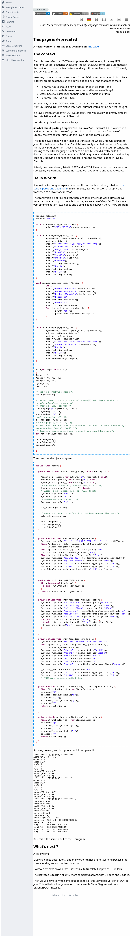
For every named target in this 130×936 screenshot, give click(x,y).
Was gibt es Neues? (13, 7)
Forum (6, 36)
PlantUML (41, 9)
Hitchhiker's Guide (12, 60)
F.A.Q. (6, 26)
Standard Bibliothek (13, 50)
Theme (7, 41)
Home (6, 2)
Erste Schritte (10, 12)
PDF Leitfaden (10, 55)
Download (8, 31)
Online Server (10, 17)
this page (93, 46)
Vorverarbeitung (11, 45)
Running (7, 21)
